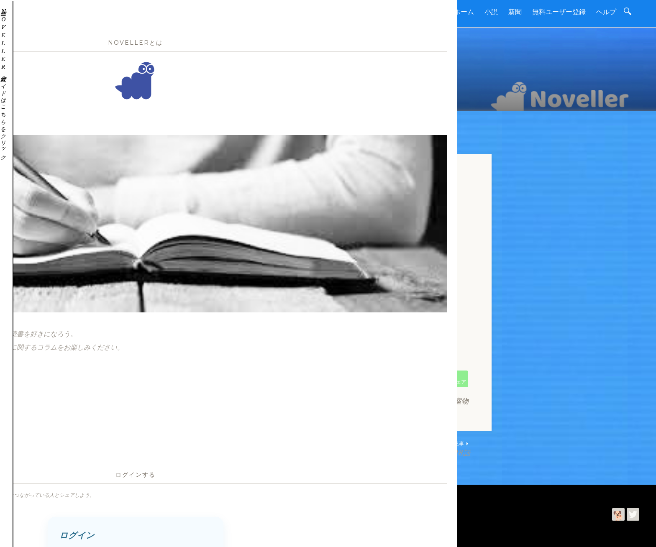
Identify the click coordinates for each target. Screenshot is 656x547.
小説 (491, 12)
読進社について (52, 496)
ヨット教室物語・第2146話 (257, 449)
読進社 (49, 534)
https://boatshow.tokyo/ (230, 361)
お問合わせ (93, 496)
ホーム (464, 12)
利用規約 (126, 496)
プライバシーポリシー (173, 496)
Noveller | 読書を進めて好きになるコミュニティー (161, 517)
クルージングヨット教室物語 (273, 401)
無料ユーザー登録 (559, 12)
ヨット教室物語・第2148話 (399, 449)
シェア (458, 381)
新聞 (515, 12)
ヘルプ (606, 12)
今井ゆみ (90, 534)
